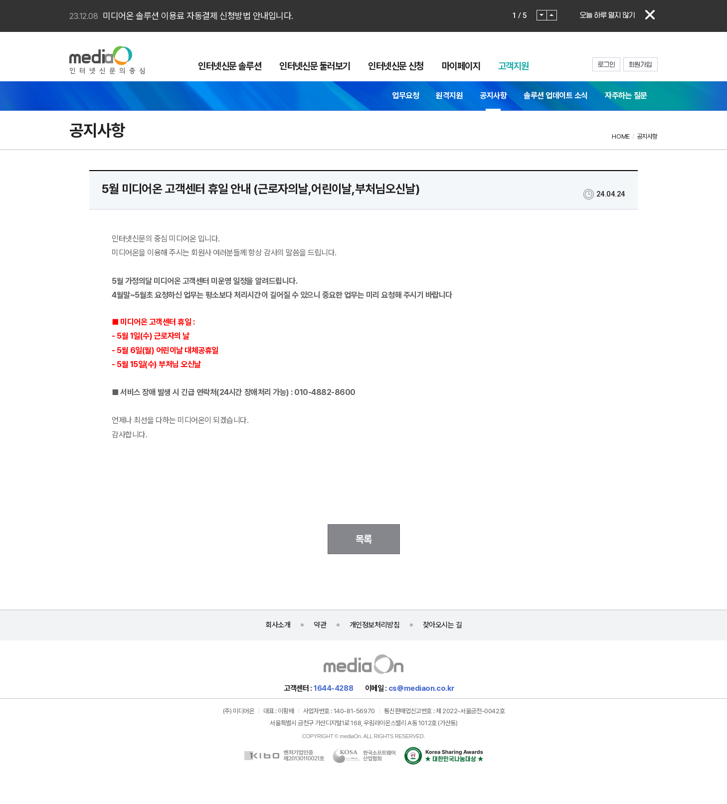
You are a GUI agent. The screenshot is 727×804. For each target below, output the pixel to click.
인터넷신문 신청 (395, 65)
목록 (364, 539)
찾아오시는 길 (442, 624)
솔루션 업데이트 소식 (556, 95)
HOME (620, 136)
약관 (320, 624)
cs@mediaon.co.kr (421, 688)
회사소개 (277, 624)
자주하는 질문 (626, 95)
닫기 (650, 15)
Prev (542, 15)
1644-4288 (333, 688)
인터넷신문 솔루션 (229, 65)
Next (551, 15)
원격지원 (449, 95)
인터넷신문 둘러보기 (314, 65)
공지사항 (493, 95)
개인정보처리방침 (374, 624)
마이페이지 (461, 65)
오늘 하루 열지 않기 (607, 15)
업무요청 (405, 95)
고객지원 (513, 65)
